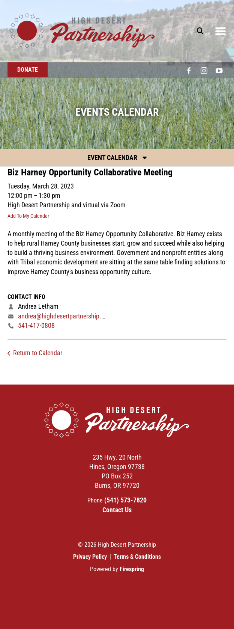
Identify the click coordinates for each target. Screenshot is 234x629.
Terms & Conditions (137, 556)
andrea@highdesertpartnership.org (64, 316)
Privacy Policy (90, 556)
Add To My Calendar (28, 216)
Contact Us (117, 510)
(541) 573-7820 (125, 500)
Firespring (132, 569)
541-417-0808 (36, 325)
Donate (27, 69)
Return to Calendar (37, 353)
